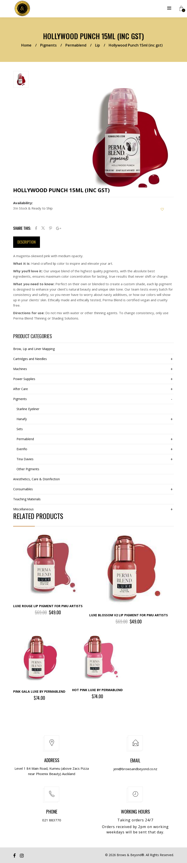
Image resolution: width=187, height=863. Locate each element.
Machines (20, 369)
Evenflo (22, 449)
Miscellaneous (23, 509)
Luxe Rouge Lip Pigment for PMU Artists (48, 606)
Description (26, 242)
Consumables (23, 489)
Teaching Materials (27, 499)
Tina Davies (25, 459)
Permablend (75, 45)
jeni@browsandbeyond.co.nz (135, 769)
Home (26, 45)
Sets (20, 429)
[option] (37, 80)
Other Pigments (28, 469)
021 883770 (51, 820)
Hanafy (22, 419)
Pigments (48, 45)
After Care (20, 389)
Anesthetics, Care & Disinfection (36, 479)
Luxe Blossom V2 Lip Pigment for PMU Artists (128, 615)
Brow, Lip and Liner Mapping (34, 349)
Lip (97, 45)
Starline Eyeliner (28, 409)
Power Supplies (24, 379)
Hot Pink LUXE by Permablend (97, 690)
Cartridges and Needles (30, 359)
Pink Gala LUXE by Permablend (39, 691)
